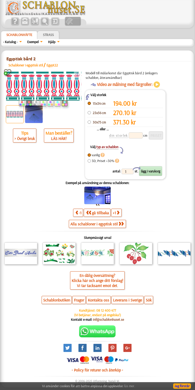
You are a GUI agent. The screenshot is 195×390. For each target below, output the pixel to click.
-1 (78, 213)
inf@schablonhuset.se (108, 319)
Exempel (33, 42)
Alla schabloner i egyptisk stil (97, 223)
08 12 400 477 (106, 310)
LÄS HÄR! (59, 138)
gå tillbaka (97, 213)
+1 (116, 213)
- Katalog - (10, 42)
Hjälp (51, 42)
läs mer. (129, 386)
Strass (48, 34)
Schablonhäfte (19, 34)
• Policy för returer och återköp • (97, 370)
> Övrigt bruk (24, 138)
